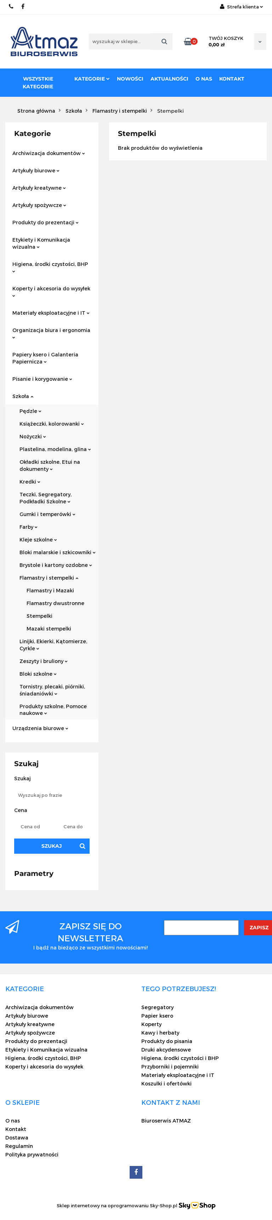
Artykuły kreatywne (39, 188)
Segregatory (157, 1007)
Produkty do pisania (166, 1041)
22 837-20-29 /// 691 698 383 (11, 6)
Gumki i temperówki (47, 514)
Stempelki (39, 616)
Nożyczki (32, 436)
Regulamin (19, 1146)
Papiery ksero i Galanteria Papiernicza (45, 358)
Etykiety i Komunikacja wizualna (41, 243)
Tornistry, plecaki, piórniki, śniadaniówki (52, 690)
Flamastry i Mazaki (50, 590)
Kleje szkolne (38, 540)
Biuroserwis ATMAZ (166, 1121)
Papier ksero (157, 1016)
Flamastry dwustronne (55, 603)
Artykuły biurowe (36, 170)
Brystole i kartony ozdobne (55, 565)
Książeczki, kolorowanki (51, 424)
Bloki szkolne (38, 674)
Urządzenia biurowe (40, 728)
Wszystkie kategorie (38, 83)
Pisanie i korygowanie (42, 379)
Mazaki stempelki (49, 629)
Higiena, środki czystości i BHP (180, 1058)
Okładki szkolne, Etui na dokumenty (49, 465)
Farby (28, 527)
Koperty (151, 1024)
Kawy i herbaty (160, 1033)
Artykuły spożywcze (39, 205)
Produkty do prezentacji (45, 222)
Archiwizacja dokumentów (48, 153)
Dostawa (16, 1138)
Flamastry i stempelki (48, 578)
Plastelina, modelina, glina (55, 449)
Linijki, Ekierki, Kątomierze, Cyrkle (53, 644)
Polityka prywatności (31, 1154)
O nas (204, 79)
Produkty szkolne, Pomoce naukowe (53, 709)
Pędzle (30, 411)
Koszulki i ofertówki (166, 1083)
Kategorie (92, 79)
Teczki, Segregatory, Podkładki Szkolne (45, 497)
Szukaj (51, 846)
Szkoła (22, 396)
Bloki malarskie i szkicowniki (57, 552)
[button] (24, 988)
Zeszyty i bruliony (43, 661)
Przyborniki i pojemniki (170, 1067)
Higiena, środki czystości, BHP (50, 267)
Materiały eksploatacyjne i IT (51, 313)
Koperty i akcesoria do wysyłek (51, 291)
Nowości (130, 79)
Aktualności (169, 79)
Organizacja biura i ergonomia (51, 333)
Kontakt (231, 79)
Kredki (29, 482)
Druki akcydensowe (166, 1050)
